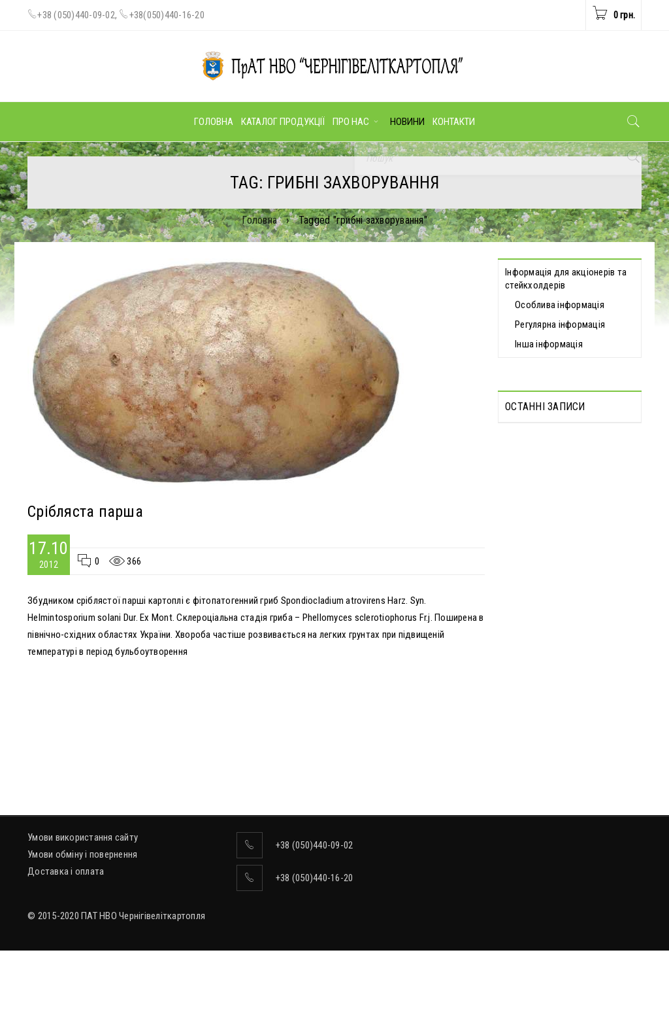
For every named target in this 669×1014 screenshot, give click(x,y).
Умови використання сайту (82, 901)
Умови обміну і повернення (82, 918)
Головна (259, 220)
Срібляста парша (85, 511)
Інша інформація (549, 344)
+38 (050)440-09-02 (76, 15)
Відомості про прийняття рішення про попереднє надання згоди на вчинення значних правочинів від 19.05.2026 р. (561, 564)
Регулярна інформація (560, 324)
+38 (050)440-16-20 (314, 941)
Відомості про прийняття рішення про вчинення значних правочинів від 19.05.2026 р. (567, 666)
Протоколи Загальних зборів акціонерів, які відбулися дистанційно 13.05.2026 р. (565, 462)
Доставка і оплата (65, 935)
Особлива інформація (559, 305)
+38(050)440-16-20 (166, 15)
